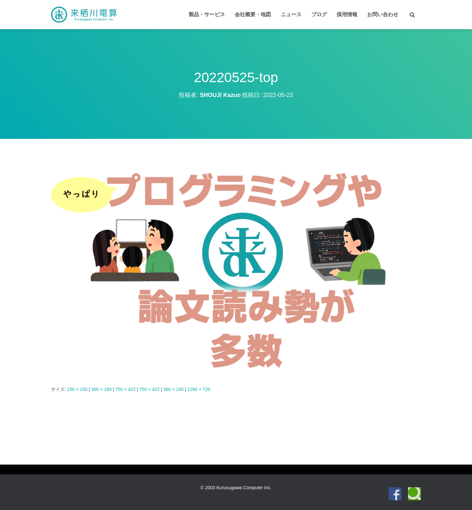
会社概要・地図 (253, 14)
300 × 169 (101, 389)
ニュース (291, 14)
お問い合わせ (382, 14)
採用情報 (347, 14)
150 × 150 (77, 389)
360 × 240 (173, 389)
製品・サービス (207, 14)
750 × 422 (125, 389)
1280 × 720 (198, 389)
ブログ (319, 14)
